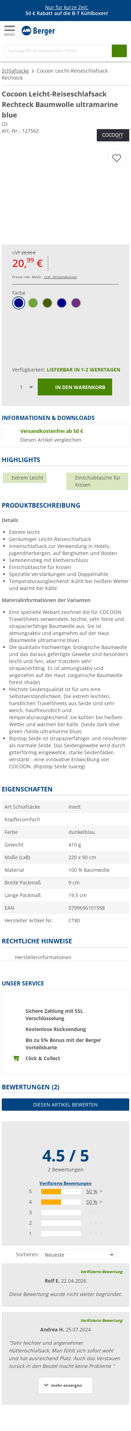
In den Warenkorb (75, 388)
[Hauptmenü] (10, 31)
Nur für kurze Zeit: (66, 7)
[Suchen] (119, 51)
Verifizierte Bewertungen (65, 1183)
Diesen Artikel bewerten (65, 1104)
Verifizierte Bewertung (101, 1271)
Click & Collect (43, 1058)
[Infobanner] (67, 10)
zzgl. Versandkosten (60, 276)
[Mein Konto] (106, 30)
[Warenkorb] (120, 30)
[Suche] (58, 50)
